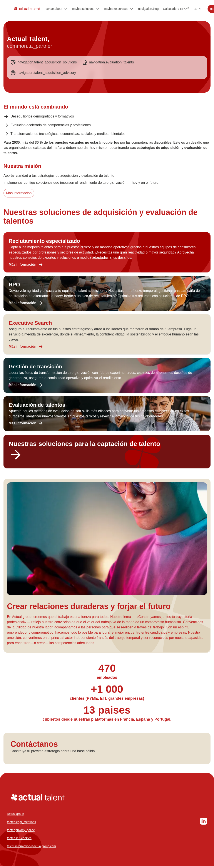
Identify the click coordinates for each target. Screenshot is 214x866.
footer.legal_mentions (21, 822)
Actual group (15, 814)
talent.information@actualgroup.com (31, 846)
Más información (19, 193)
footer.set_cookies (19, 838)
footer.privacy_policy (21, 830)
